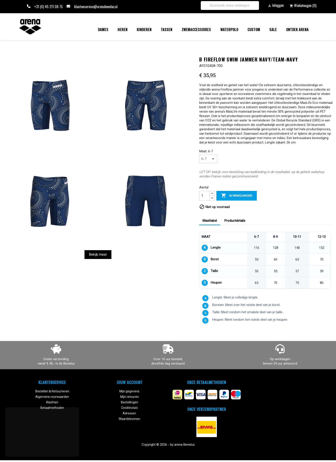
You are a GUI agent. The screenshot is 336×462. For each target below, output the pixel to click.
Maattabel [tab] (210, 221)
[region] (264, 260)
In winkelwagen (236, 196)
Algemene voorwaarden (52, 397)
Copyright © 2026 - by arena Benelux (168, 445)
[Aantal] (204, 196)
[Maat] (208, 159)
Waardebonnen (129, 419)
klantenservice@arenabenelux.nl (96, 6)
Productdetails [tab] (234, 221)
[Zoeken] (230, 5)
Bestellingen (129, 402)
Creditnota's (129, 408)
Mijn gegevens (129, 391)
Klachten (52, 402)
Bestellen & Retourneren (52, 391)
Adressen (129, 413)
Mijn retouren (129, 397)
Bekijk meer (98, 254)
